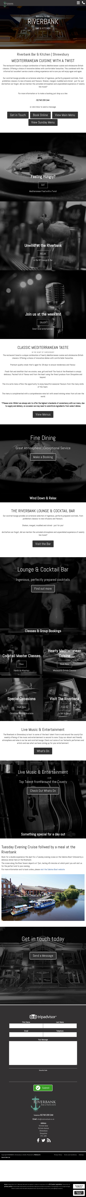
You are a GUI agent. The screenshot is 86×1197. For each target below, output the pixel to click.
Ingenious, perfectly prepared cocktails (43, 579)
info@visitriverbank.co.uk (45, 1119)
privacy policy (8, 1186)
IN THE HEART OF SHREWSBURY (43, 352)
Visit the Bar (43, 544)
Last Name (60, 1022)
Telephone (59, 1031)
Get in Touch (18, 115)
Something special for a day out (43, 834)
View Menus (43, 414)
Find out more (43, 589)
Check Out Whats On (43, 791)
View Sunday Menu (43, 122)
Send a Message (43, 956)
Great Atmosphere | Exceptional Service (43, 448)
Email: (35, 1119)
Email (26, 1031)
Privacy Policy (58, 1155)
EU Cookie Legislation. (55, 1184)
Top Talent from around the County (43, 782)
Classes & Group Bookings (43, 631)
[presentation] (43, 1076)
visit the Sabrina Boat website (52, 869)
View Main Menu (65, 115)
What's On (43, 751)
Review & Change (79, 1192)
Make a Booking (43, 457)
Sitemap (81, 1155)
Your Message (43, 1040)
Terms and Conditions (70, 1155)
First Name (26, 1022)
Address (43, 1123)
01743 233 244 (46, 1115)
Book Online (40, 115)
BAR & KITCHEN (43, 28)
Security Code (43, 1071)
